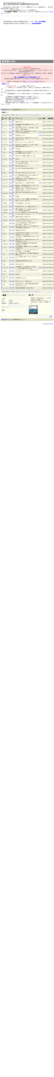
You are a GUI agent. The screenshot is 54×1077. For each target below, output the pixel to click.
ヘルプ (23, 109)
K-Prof (51, 323)
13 (34, 115)
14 (35, 115)
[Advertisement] (16, 42)
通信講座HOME (5, 109)
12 (32, 115)
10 (29, 115)
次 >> (38, 115)
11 (30, 115)
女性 (10, 128)
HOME (40, 132)
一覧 (11, 109)
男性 (10, 121)
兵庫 (13, 220)
